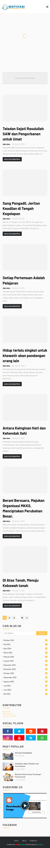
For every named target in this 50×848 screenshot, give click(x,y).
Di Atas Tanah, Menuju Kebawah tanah (21, 583)
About (24, 840)
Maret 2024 (25, 653)
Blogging (23, 844)
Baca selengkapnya (12, 159)
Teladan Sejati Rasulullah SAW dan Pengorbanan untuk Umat (23, 133)
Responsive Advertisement (25, 78)
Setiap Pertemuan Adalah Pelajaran (24, 280)
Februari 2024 (25, 657)
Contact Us (33, 840)
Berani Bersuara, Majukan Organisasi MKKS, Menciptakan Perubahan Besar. (23, 508)
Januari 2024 (25, 661)
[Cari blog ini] (19, 633)
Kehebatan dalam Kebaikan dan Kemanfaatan (27, 765)
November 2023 (25, 669)
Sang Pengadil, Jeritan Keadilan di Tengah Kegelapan (21, 208)
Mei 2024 (25, 644)
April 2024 (25, 648)
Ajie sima (6, 144)
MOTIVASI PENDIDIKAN (23, 753)
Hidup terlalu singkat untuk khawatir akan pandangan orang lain (25, 355)
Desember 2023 (25, 665)
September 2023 (25, 677)
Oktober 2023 (25, 673)
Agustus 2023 (25, 682)
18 (22, 618)
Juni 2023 (25, 690)
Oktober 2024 (25, 640)
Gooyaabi (40, 844)
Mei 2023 (25, 694)
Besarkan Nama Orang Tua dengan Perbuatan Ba (28, 775)
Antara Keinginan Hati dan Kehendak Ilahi (24, 430)
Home (16, 840)
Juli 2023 (25, 686)
